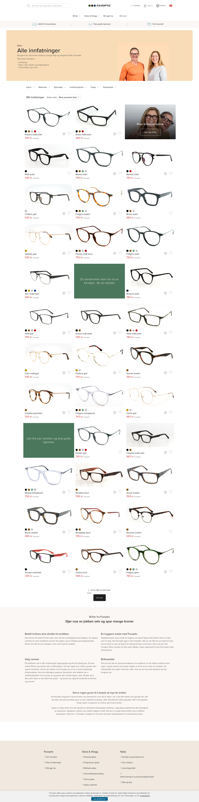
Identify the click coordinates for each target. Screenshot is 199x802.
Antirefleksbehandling (94, 773)
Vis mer (99, 597)
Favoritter (135, 5)
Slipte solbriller (90, 784)
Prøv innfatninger (53, 762)
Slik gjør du (108, 15)
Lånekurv (161, 5)
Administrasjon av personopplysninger (137, 776)
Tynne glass (89, 779)
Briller (19, 45)
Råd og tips (127, 782)
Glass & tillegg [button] (90, 15)
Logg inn (148, 5)
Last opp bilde (150, 132)
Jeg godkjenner (99, 799)
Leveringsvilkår (128, 768)
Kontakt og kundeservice (133, 756)
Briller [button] (75, 15)
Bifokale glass (90, 768)
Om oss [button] (123, 15)
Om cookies (127, 762)
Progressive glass (91, 762)
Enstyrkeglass (90, 756)
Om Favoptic (51, 756)
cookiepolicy (145, 795)
